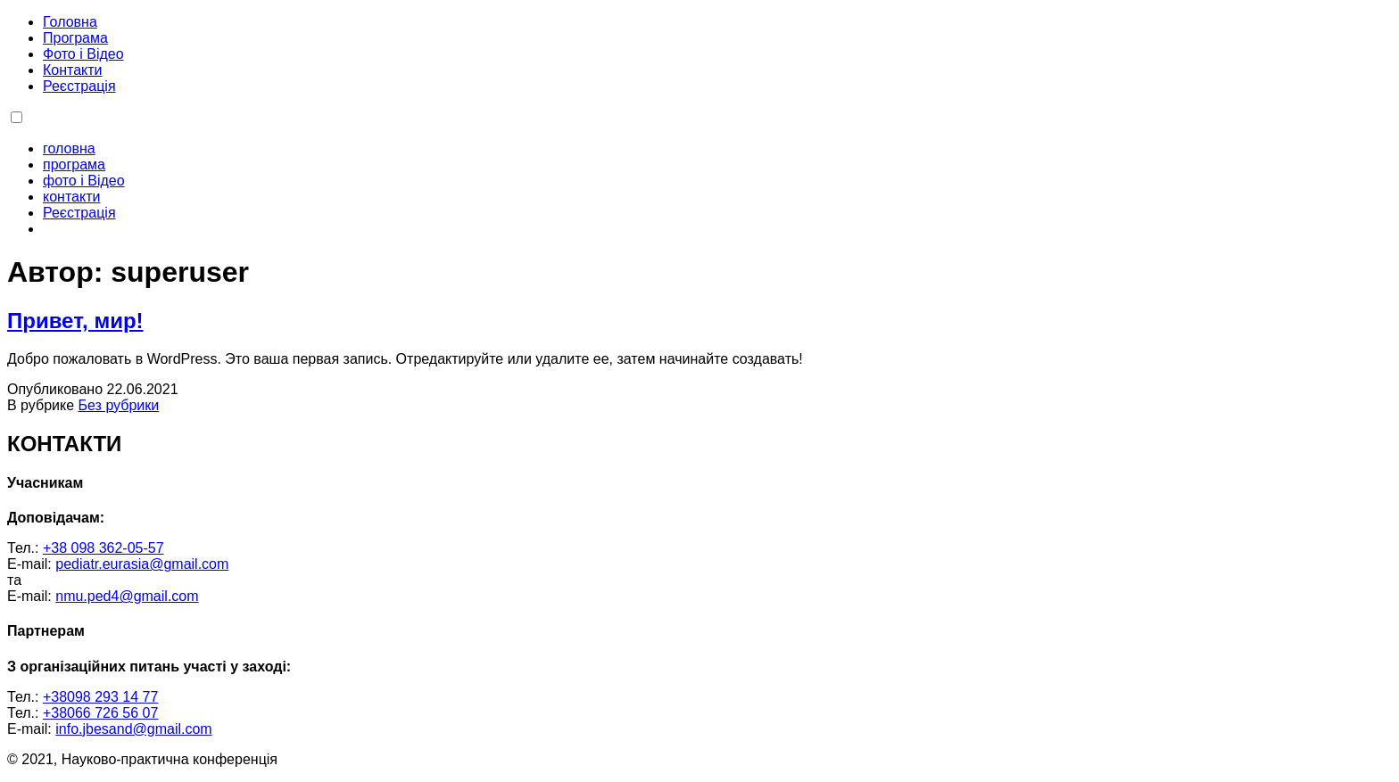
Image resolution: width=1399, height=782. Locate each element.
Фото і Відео (83, 54)
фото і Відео (84, 180)
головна (69, 148)
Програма (75, 37)
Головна (70, 21)
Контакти (73, 70)
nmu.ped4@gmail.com (126, 596)
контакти (71, 196)
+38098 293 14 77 (100, 696)
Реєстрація (79, 86)
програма (74, 164)
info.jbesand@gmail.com (133, 729)
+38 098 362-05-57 (103, 548)
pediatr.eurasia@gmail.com (141, 564)
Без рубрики (119, 405)
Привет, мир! (75, 321)
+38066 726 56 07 (100, 712)
